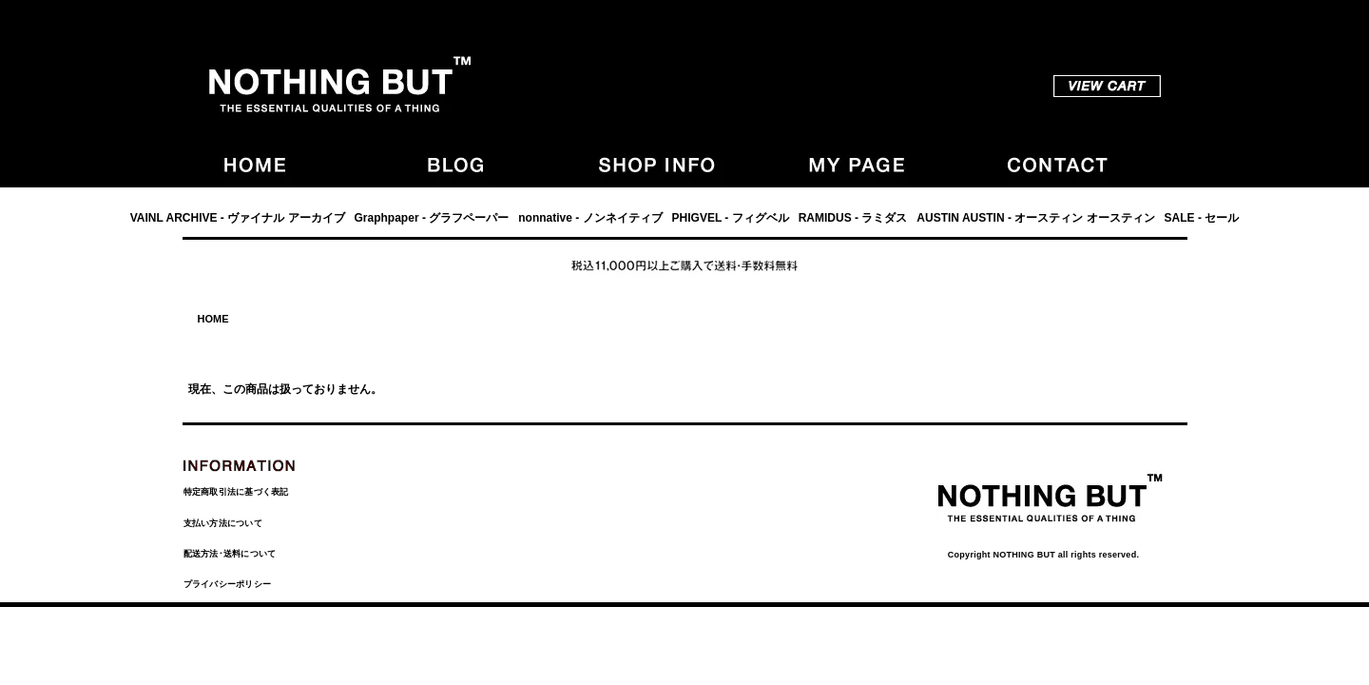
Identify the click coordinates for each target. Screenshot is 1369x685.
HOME (213, 318)
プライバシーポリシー (227, 584)
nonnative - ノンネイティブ (590, 218)
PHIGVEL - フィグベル (730, 218)
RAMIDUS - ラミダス (853, 218)
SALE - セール (1202, 218)
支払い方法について (222, 523)
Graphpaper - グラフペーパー (432, 218)
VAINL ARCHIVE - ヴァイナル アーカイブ (237, 218)
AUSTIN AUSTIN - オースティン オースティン (1035, 218)
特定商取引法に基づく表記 (236, 492)
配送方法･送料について (230, 553)
